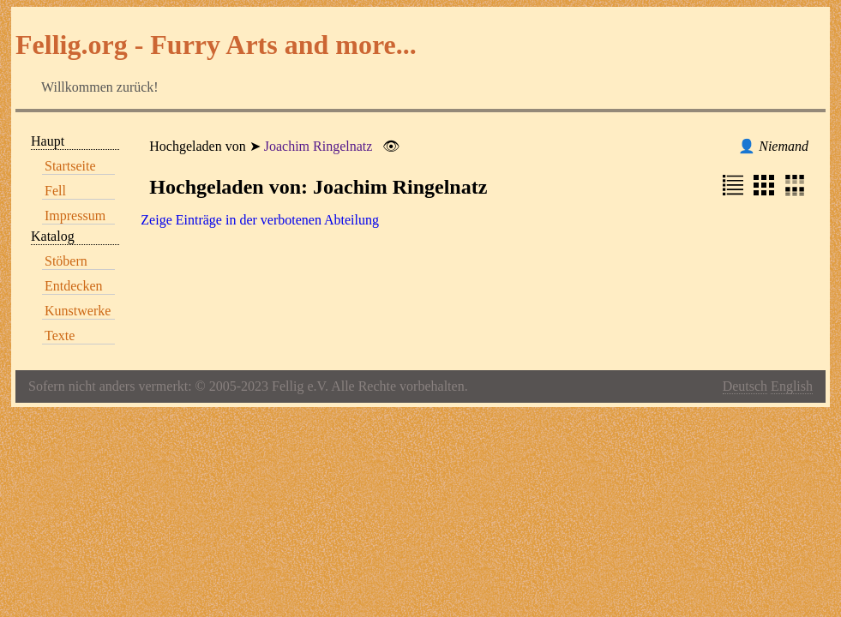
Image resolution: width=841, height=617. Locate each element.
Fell (55, 190)
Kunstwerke (78, 310)
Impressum (75, 215)
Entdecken (74, 286)
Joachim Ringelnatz (318, 146)
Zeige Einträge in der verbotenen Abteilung (260, 220)
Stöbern (66, 261)
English (792, 386)
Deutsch (745, 386)
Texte (60, 335)
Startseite (70, 166)
